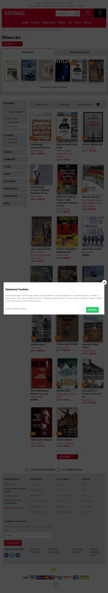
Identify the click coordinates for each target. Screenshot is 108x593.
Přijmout (92, 309)
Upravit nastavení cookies (15, 308)
